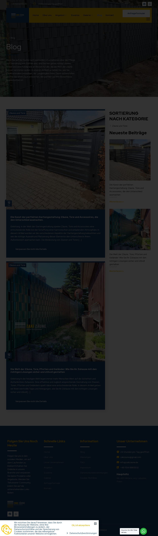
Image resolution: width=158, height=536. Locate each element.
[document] (79, 268)
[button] (95, 524)
